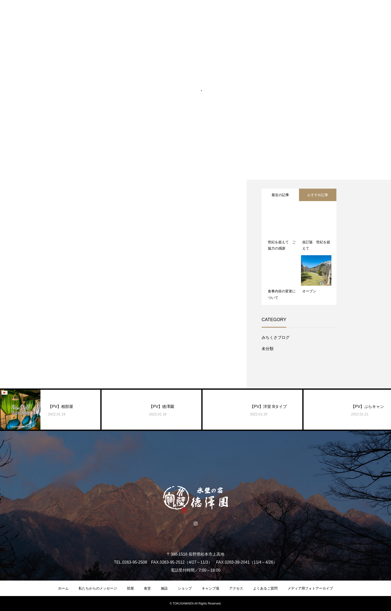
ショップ (185, 588)
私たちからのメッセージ (98, 588)
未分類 (268, 349)
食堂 (147, 588)
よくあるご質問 (265, 588)
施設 (164, 588)
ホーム (63, 588)
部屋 (130, 588)
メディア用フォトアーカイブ (310, 588)
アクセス (236, 588)
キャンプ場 (210, 588)
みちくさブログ (276, 337)
